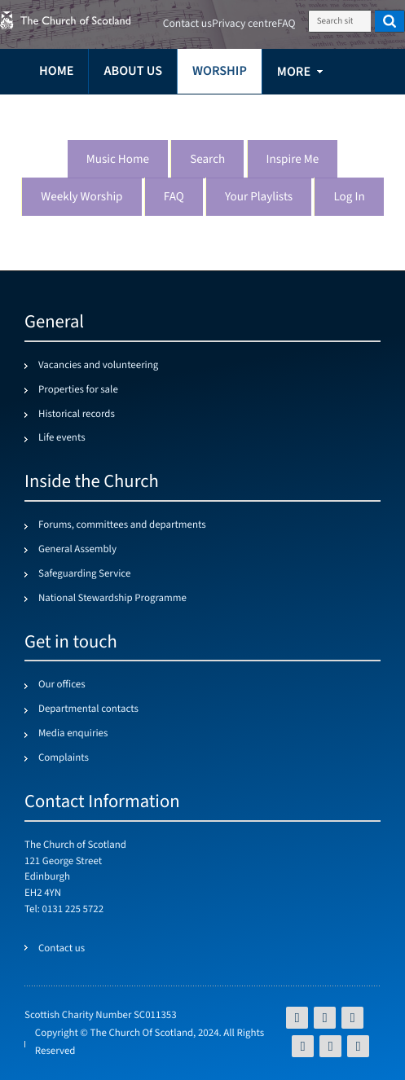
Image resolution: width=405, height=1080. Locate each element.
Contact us (187, 24)
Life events (62, 438)
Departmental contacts (88, 709)
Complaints (63, 758)
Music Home (117, 160)
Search (207, 160)
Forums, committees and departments (122, 525)
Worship (219, 71)
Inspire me (292, 160)
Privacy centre (244, 24)
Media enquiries (73, 734)
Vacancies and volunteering (98, 365)
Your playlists (259, 197)
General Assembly (77, 549)
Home (56, 71)
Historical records (76, 414)
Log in (348, 197)
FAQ (174, 197)
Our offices (62, 685)
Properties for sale (78, 390)
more (293, 72)
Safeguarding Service (84, 574)
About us (132, 71)
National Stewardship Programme (112, 598)
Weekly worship (81, 197)
